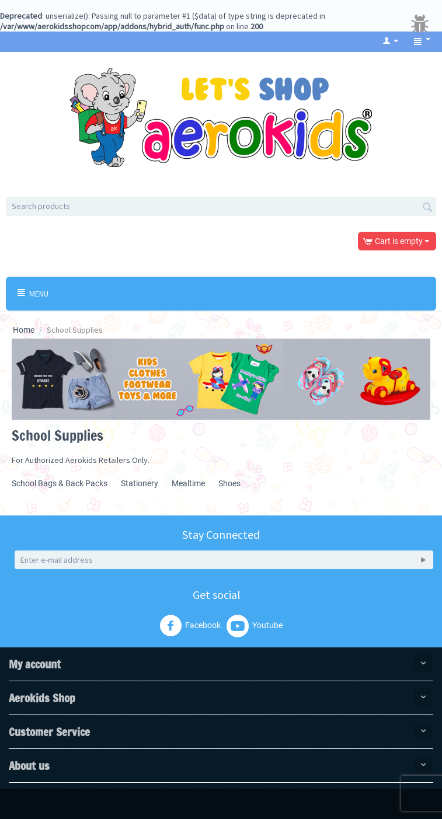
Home (23, 329)
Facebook (190, 626)
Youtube (255, 626)
